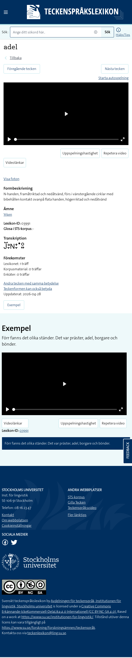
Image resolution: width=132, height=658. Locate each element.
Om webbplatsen (15, 520)
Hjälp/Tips (123, 35)
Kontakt (8, 514)
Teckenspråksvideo (82, 507)
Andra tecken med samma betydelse (31, 283)
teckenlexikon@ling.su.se (46, 633)
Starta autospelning (113, 78)
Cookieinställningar (17, 525)
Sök (107, 32)
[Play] (9, 139)
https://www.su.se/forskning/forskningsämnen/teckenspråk (48, 627)
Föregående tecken (21, 68)
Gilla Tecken (77, 502)
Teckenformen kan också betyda (28, 288)
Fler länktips (77, 514)
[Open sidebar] (5, 12)
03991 (24, 430)
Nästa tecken (115, 68)
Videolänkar (15, 162)
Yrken (8, 214)
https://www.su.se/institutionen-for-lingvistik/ (57, 617)
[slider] (66, 139)
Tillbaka (16, 57)
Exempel (13, 305)
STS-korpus (76, 497)
